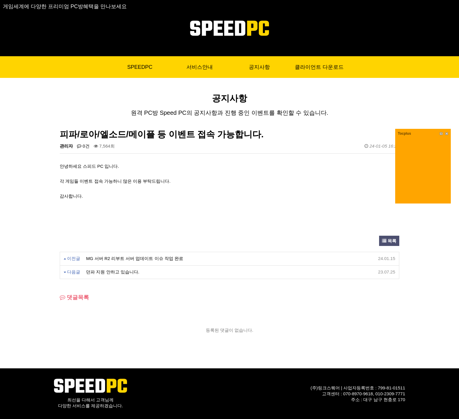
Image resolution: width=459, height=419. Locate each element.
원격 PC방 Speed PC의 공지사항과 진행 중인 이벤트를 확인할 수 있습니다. (229, 113)
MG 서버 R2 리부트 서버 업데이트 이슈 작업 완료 (134, 258)
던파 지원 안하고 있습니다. (112, 271)
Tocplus (404, 133)
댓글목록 (74, 297)
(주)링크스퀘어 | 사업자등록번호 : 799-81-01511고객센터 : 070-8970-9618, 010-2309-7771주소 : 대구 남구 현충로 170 (358, 393)
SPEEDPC (140, 67)
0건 (83, 145)
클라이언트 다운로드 (319, 67)
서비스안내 (199, 67)
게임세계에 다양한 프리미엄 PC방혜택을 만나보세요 (65, 6)
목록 (389, 240)
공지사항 (259, 67)
